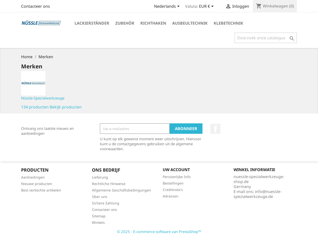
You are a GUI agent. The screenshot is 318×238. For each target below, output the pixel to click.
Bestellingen (173, 183)
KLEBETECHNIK (228, 23)
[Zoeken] (266, 38)
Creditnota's (173, 189)
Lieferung (100, 177)
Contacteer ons (35, 6)
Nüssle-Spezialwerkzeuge (42, 97)
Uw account (176, 169)
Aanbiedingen (33, 177)
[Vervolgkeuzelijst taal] (167, 7)
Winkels (98, 222)
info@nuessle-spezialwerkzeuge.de (257, 194)
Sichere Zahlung (105, 203)
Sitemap (99, 216)
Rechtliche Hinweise (108, 183)
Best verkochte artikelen (41, 190)
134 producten (35, 107)
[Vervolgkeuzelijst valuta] (207, 7)
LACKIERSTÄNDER (92, 23)
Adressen (170, 196)
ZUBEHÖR (124, 23)
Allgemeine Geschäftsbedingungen (121, 190)
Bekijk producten (66, 107)
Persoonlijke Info (177, 176)
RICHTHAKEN (153, 23)
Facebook (215, 129)
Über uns (99, 196)
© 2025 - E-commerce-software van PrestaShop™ (159, 231)
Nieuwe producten (36, 183)
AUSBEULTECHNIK (190, 23)
